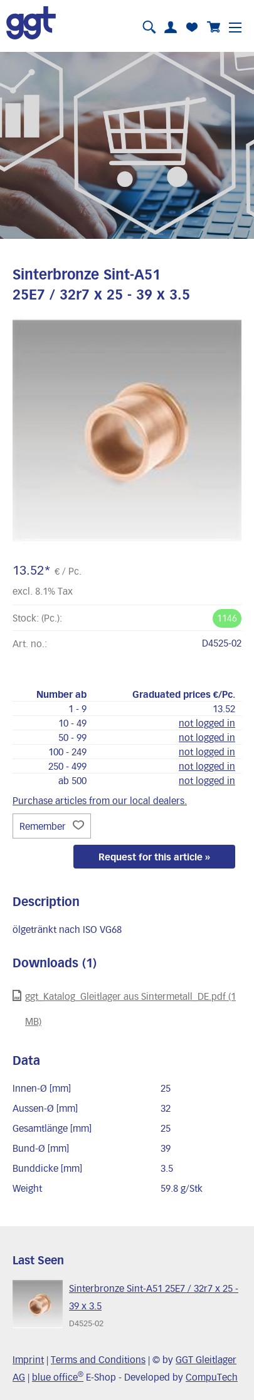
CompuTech (212, 1376)
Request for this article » (154, 856)
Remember (51, 826)
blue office (57, 1376)
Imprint (28, 1359)
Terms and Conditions (98, 1359)
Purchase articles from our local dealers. (100, 800)
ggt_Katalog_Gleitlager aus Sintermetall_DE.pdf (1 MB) (124, 1008)
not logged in (207, 722)
